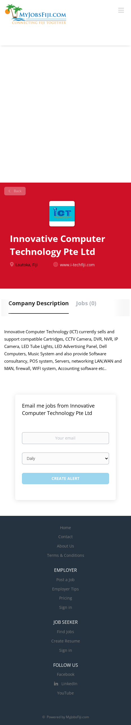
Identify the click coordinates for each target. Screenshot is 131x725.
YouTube (65, 693)
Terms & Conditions (65, 555)
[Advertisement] (65, 114)
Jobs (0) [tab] (86, 303)
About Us (65, 546)
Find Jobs (65, 631)
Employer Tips (65, 589)
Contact (65, 536)
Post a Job (65, 579)
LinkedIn (69, 683)
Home (65, 527)
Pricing (65, 598)
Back (17, 191)
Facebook (65, 674)
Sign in (65, 607)
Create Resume (65, 641)
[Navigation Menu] (121, 10)
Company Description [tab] (38, 303)
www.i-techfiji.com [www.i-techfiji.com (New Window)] (77, 264)
